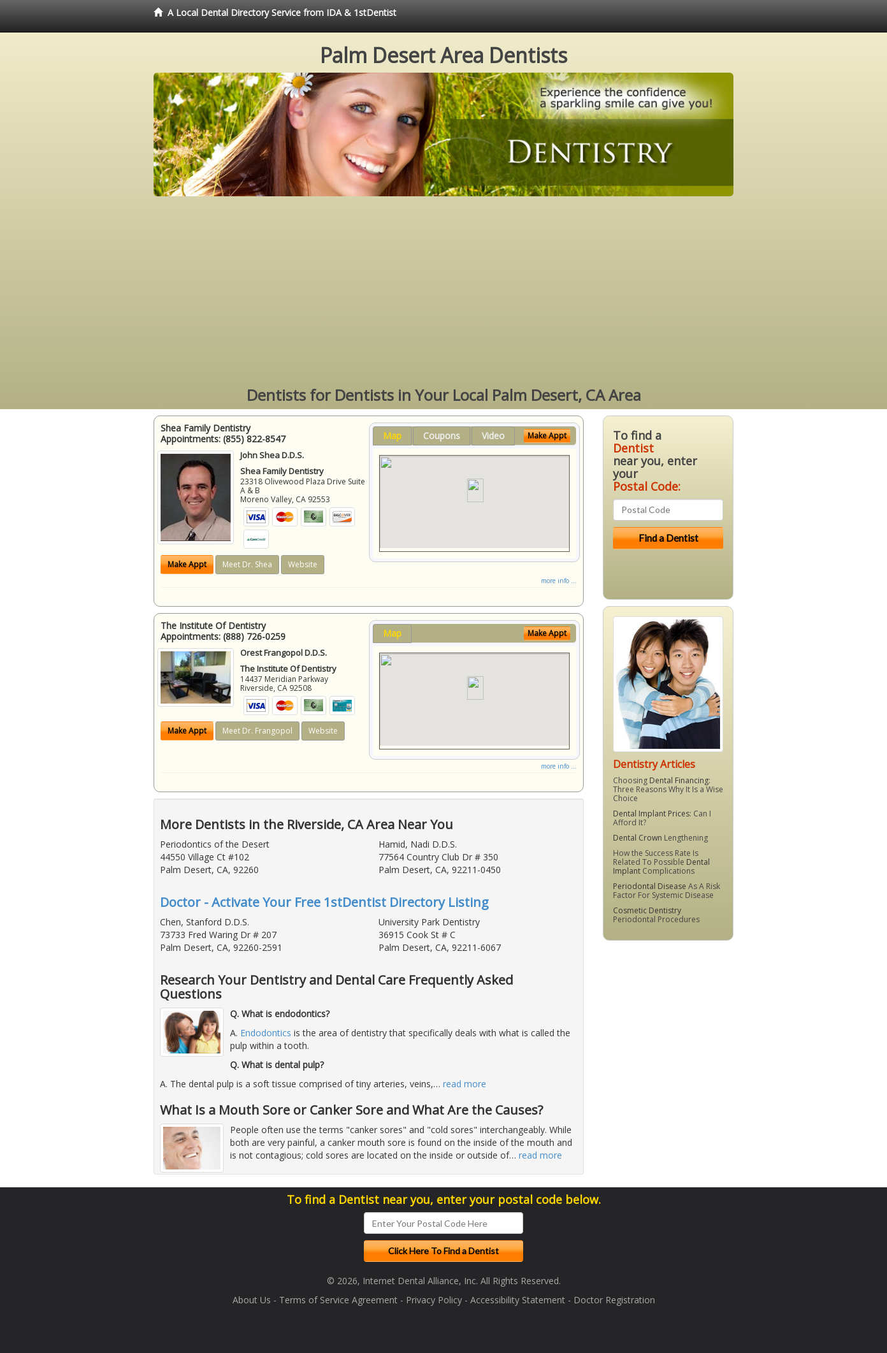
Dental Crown (637, 837)
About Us (252, 1300)
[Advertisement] (443, 292)
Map (392, 436)
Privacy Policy (434, 1300)
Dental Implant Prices (651, 813)
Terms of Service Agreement (338, 1300)
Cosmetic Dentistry (647, 910)
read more (464, 1084)
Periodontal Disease (649, 886)
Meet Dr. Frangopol (257, 730)
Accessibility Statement (517, 1300)
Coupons (441, 436)
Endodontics (265, 1033)
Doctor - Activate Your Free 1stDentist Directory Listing (324, 902)
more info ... (559, 580)
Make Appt (187, 564)
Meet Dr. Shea (247, 564)
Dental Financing (679, 780)
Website (302, 564)
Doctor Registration (614, 1300)
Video (493, 436)
